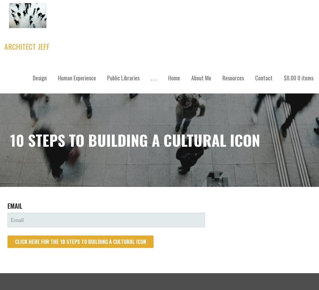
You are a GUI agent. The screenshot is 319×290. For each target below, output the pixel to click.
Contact (264, 78)
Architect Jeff (27, 46)
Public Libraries (123, 78)
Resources (233, 78)
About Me (201, 78)
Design (40, 78)
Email (14, 206)
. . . (154, 78)
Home (174, 78)
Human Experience (77, 78)
